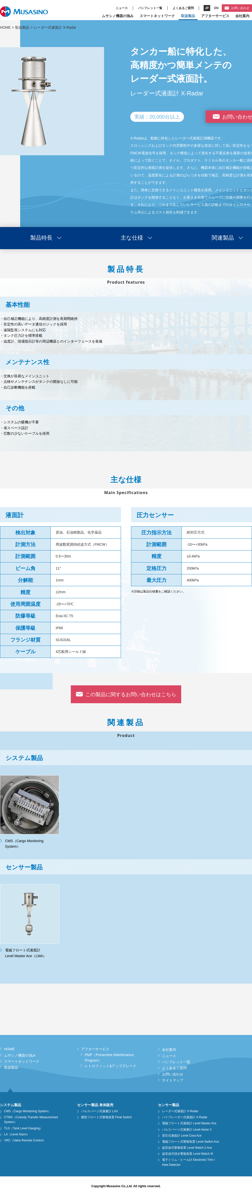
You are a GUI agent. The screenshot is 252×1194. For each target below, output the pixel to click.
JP (207, 8)
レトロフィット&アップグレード (110, 1066)
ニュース (122, 8)
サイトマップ (172, 1080)
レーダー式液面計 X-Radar (180, 1111)
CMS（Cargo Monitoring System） (27, 1111)
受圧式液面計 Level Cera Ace (182, 1135)
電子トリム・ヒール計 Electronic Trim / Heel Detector (188, 1162)
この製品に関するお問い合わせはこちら (130, 694)
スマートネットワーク (157, 16)
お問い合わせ (240, 8)
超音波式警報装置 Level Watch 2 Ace (187, 1147)
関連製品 (223, 238)
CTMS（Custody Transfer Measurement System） (31, 1119)
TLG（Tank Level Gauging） (23, 1128)
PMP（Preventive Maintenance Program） (109, 1057)
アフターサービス (215, 16)
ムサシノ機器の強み (118, 16)
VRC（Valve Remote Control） (25, 1140)
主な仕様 (132, 238)
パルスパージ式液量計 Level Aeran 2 (187, 1129)
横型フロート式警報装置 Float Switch (106, 1117)
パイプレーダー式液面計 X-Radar (184, 1117)
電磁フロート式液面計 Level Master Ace (189, 1123)
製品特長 (41, 238)
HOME (5, 27)
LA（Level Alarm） (16, 1134)
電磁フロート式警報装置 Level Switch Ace (190, 1141)
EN (216, 8)
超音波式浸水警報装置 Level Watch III (187, 1153)
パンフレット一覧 (150, 8)
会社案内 (242, 16)
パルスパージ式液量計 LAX (99, 1111)
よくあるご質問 (183, 8)
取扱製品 (188, 16)
